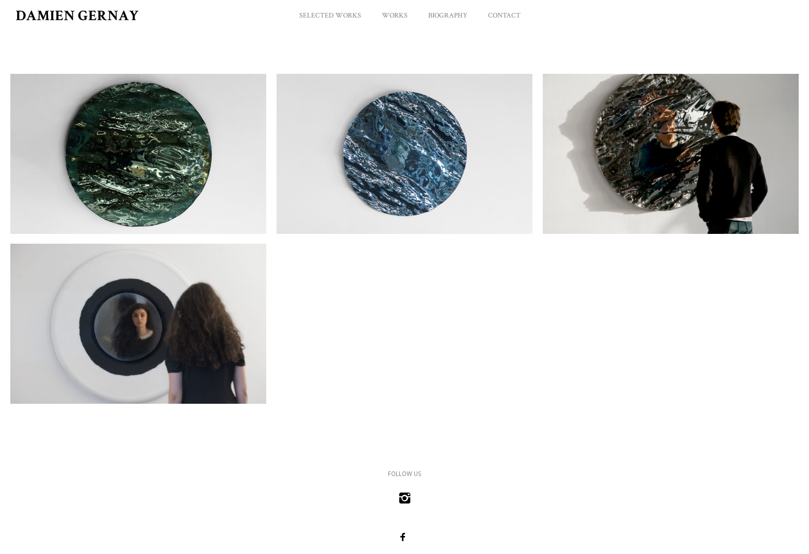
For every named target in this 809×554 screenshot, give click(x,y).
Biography (447, 15)
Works (395, 15)
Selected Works (330, 15)
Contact (504, 15)
